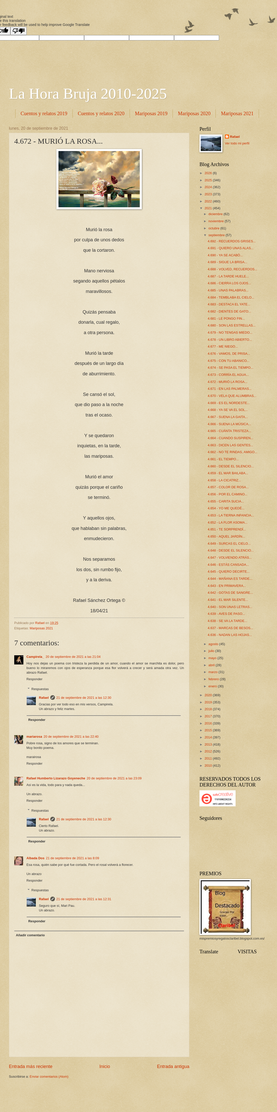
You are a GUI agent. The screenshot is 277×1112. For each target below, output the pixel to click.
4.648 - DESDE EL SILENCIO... (231, 550)
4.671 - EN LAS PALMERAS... (230, 389)
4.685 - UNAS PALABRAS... (228, 290)
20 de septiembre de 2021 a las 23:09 (114, 778)
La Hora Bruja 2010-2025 (88, 93)
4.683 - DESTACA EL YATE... (229, 304)
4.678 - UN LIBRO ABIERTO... (230, 340)
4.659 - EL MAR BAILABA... (228, 473)
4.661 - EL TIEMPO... (223, 459)
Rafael (44, 698)
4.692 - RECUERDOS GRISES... (232, 241)
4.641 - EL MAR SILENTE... (228, 600)
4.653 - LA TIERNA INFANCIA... (231, 515)
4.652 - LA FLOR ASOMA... (228, 522)
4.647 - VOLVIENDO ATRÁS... (230, 557)
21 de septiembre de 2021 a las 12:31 (83, 899)
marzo (213, 672)
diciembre (215, 214)
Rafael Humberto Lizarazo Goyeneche (55, 778)
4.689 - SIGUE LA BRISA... (227, 262)
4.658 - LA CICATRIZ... (224, 480)
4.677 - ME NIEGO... (223, 346)
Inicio (104, 1066)
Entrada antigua (173, 1066)
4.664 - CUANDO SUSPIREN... (230, 438)
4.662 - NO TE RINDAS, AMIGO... (232, 452)
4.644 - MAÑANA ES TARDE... (230, 579)
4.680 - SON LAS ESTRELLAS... (231, 325)
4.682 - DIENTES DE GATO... (229, 311)
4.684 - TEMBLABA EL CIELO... (231, 297)
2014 (209, 737)
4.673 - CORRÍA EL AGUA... (228, 375)
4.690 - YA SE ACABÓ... (225, 255)
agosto (213, 644)
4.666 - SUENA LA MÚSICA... (229, 424)
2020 (209, 695)
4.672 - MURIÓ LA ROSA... (227, 382)
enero (213, 686)
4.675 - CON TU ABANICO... (228, 361)
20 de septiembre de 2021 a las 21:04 (72, 657)
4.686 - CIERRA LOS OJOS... (229, 283)
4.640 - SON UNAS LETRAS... (230, 607)
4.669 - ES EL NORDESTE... (229, 403)
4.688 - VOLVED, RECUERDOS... (232, 269)
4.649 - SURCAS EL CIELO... (229, 543)
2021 (209, 208)
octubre (214, 228)
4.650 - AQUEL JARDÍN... (226, 536)
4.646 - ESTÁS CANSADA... (228, 565)
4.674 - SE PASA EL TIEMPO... (230, 367)
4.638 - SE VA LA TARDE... (227, 621)
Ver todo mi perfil (237, 143)
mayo (212, 658)
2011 (209, 758)
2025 (209, 180)
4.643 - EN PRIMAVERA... (227, 586)
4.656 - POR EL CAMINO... (227, 494)
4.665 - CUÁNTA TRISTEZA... (229, 431)
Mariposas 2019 (151, 113)
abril (212, 665)
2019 (209, 702)
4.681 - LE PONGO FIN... (226, 318)
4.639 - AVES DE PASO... (226, 614)
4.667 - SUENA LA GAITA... (228, 417)
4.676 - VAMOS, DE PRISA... (229, 353)
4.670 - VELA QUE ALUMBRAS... (232, 396)
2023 (209, 194)
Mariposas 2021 (41, 628)
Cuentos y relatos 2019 (44, 113)
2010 (209, 765)
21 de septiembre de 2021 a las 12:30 (83, 698)
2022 (209, 201)
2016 (209, 723)
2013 (209, 744)
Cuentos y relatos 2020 (101, 113)
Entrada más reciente (30, 1066)
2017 (209, 716)
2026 (209, 173)
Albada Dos (35, 858)
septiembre (216, 235)
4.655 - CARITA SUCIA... (226, 501)
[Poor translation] (18, 31)
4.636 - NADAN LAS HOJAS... (230, 635)
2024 (209, 187)
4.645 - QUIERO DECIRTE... (229, 571)
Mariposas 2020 (194, 113)
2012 (209, 751)
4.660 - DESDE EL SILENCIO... (231, 466)
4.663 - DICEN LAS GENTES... (230, 445)
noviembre (216, 221)
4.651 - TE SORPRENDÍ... (227, 529)
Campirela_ (35, 657)
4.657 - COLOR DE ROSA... (228, 487)
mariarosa (34, 736)
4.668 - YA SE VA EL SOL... (228, 410)
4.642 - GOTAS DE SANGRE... (230, 593)
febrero (214, 679)
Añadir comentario (30, 935)
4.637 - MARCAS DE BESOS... (230, 628)
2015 (209, 730)
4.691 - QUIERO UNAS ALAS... (230, 248)
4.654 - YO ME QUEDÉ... (226, 508)
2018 (209, 709)
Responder (34, 679)
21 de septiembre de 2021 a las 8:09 (72, 858)
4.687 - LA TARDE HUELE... (228, 276)
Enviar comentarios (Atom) (49, 1076)
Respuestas (40, 689)
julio (211, 651)
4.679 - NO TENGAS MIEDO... (230, 332)
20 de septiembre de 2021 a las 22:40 (71, 736)
